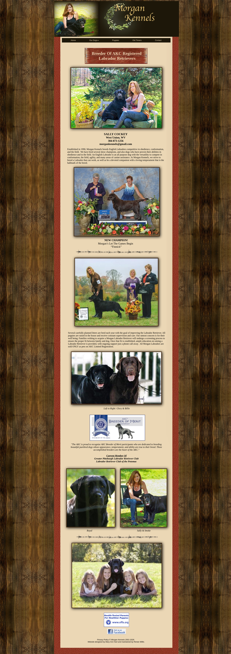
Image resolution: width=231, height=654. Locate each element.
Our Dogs (94, 40)
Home (73, 40)
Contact (158, 40)
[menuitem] (73, 40)
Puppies (115, 40)
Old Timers (137, 40)
